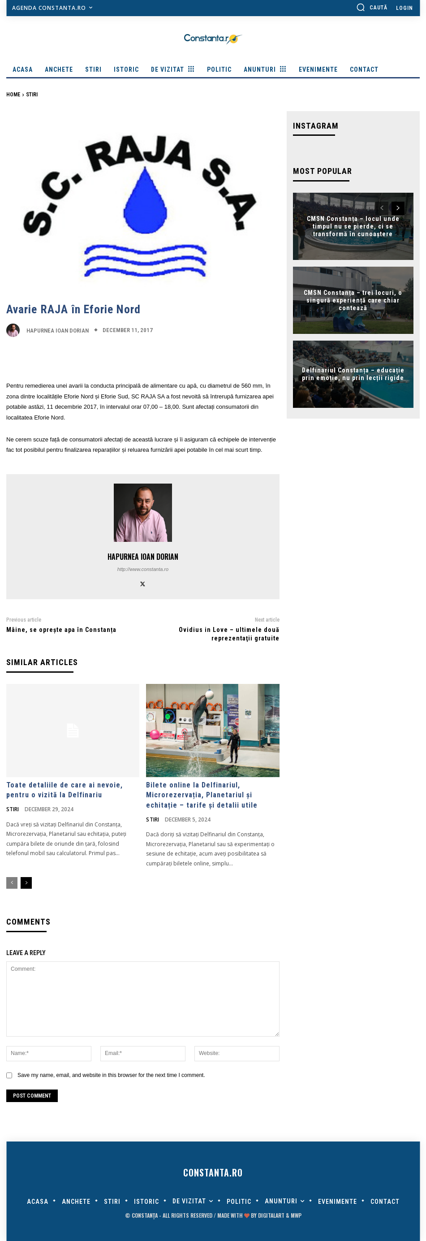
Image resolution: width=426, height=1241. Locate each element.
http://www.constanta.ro (142, 569)
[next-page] (26, 883)
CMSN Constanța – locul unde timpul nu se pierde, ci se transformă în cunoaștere (353, 226)
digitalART (271, 1215)
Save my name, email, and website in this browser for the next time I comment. (111, 1075)
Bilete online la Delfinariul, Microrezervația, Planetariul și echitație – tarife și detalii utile (202, 795)
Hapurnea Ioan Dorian (57, 330)
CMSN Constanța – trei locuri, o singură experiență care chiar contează (353, 300)
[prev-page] (11, 883)
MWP (296, 1215)
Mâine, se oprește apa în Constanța (61, 629)
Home (13, 94)
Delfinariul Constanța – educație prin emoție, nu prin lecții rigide (353, 374)
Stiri (32, 94)
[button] (371, 7)
